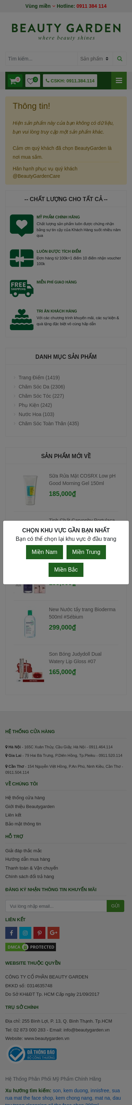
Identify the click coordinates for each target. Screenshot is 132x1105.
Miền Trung (86, 552)
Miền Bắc (66, 570)
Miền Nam (44, 552)
